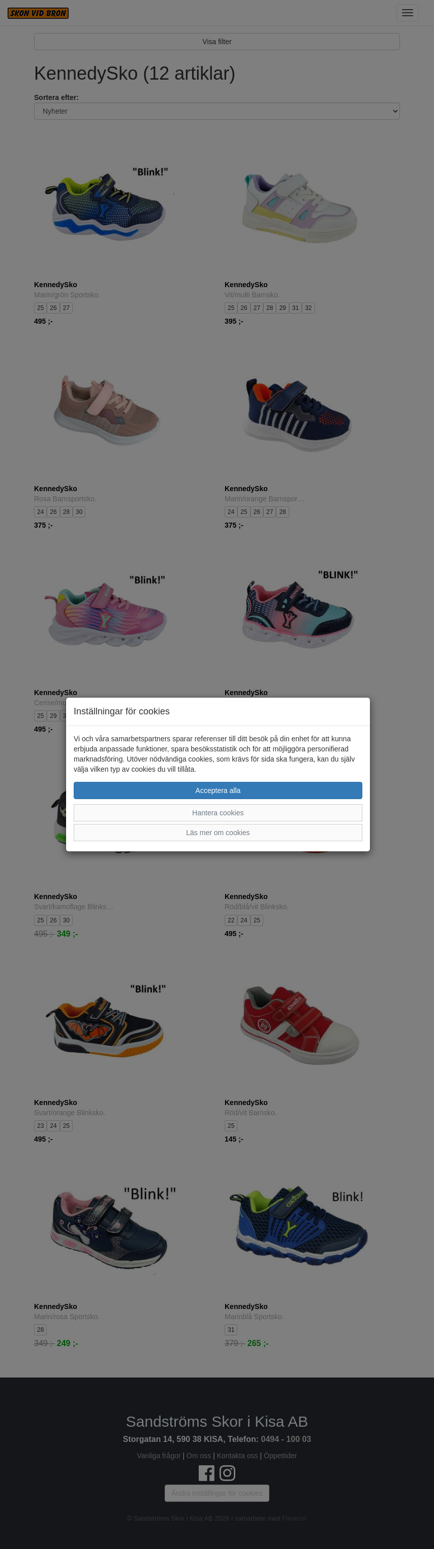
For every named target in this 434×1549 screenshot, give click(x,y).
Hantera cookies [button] (217, 813)
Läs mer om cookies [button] (218, 833)
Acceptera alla (218, 790)
